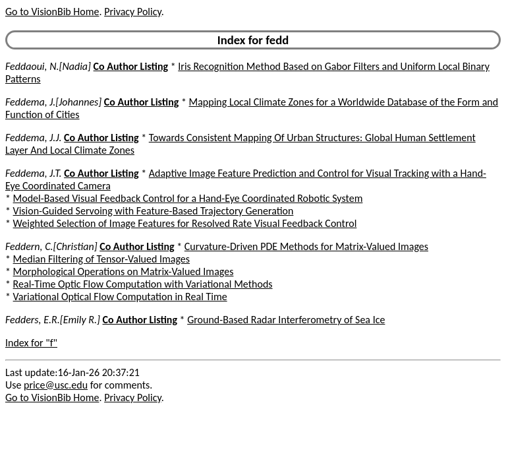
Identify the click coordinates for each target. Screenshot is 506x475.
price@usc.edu (56, 385)
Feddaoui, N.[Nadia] (48, 66)
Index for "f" (31, 342)
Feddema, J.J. (33, 137)
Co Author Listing (131, 66)
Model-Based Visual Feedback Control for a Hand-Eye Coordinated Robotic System (188, 198)
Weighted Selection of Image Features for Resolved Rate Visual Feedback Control (185, 223)
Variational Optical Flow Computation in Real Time (120, 296)
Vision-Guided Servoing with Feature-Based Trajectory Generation (153, 211)
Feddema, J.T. (33, 173)
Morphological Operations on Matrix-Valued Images (123, 271)
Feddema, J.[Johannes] (53, 102)
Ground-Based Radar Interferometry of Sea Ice (286, 319)
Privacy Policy (132, 11)
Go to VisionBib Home (52, 11)
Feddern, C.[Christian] (51, 246)
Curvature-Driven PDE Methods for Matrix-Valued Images (306, 246)
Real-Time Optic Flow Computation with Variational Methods (143, 284)
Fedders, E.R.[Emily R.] (52, 319)
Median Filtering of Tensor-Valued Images (101, 259)
